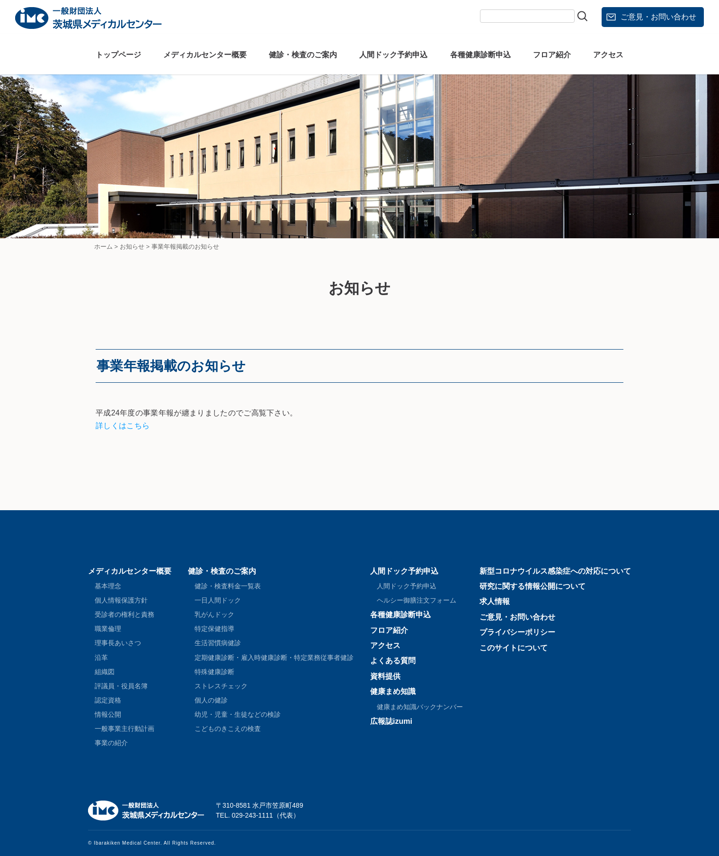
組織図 (105, 672)
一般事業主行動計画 (124, 728)
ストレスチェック (221, 686)
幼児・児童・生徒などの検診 (238, 714)
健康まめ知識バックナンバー (420, 707)
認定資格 (108, 700)
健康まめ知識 (393, 691)
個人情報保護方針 (121, 600)
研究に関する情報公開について (532, 586)
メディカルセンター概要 (205, 55)
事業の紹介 (111, 743)
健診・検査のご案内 (303, 55)
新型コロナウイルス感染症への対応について (555, 571)
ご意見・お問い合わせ (658, 17)
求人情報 (494, 601)
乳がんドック (214, 614)
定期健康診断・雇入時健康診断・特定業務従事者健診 (274, 657)
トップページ (118, 55)
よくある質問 (393, 661)
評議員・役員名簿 (121, 686)
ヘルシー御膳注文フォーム (416, 600)
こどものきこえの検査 (228, 728)
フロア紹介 (552, 55)
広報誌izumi (391, 721)
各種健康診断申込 (480, 55)
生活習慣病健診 (218, 643)
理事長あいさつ (118, 643)
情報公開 (108, 714)
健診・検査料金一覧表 (228, 586)
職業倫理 (108, 628)
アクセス (608, 55)
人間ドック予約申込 (393, 55)
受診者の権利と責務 (124, 614)
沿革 (101, 657)
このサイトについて (513, 648)
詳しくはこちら (123, 426)
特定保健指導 (214, 628)
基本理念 (108, 586)
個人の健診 (211, 700)
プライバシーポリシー (517, 632)
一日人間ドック (218, 600)
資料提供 (385, 676)
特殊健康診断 (214, 672)
